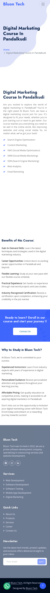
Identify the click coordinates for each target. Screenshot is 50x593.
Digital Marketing (14, 496)
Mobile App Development (18, 492)
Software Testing (14, 488)
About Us (10, 514)
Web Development (15, 480)
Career (9, 526)
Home (6, 49)
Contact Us (11, 530)
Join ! (41, 561)
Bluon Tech (16, 582)
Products (10, 518)
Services (10, 522)
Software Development (17, 484)
